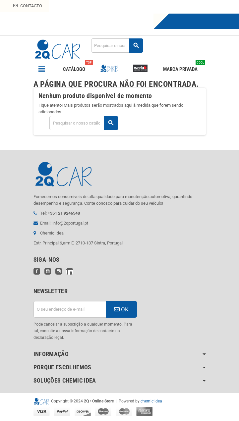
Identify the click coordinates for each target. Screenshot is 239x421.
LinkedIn (69, 271)
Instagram (58, 271)
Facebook (36, 271)
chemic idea (151, 401)
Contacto (27, 5)
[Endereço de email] (69, 309)
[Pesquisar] (117, 45)
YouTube (47, 271)
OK (121, 309)
